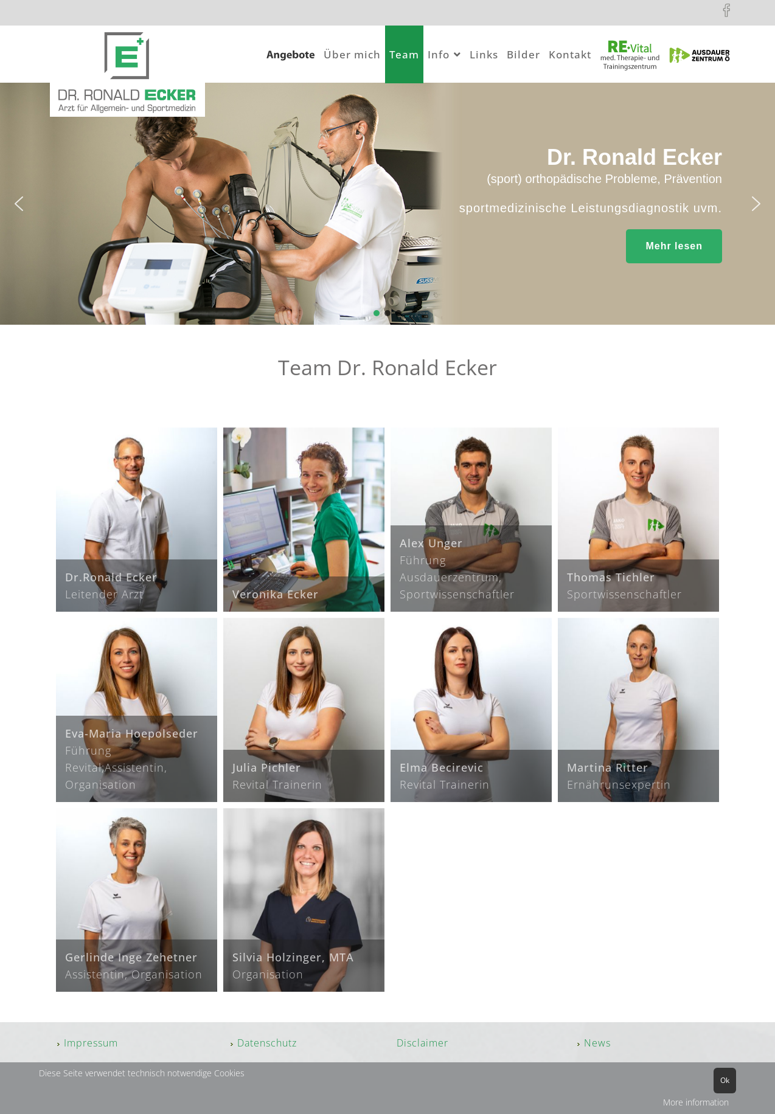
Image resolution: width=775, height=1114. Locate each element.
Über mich (352, 54)
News (597, 1043)
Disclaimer (422, 1043)
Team (404, 54)
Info (439, 54)
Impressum (91, 1043)
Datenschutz (267, 1043)
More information (696, 1102)
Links (484, 54)
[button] (19, 203)
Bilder (523, 54)
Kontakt (570, 54)
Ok (724, 1080)
